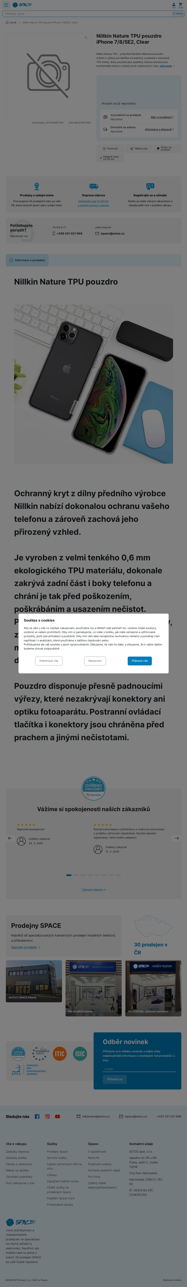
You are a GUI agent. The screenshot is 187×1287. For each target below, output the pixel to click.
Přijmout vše (140, 660)
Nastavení (95, 660)
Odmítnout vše (48, 660)
